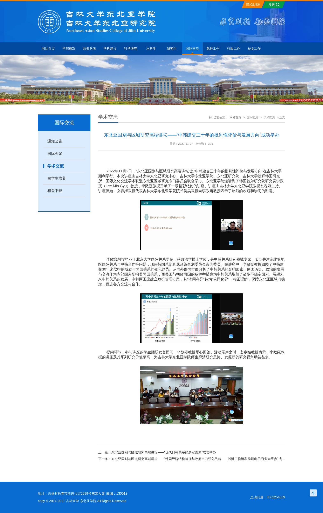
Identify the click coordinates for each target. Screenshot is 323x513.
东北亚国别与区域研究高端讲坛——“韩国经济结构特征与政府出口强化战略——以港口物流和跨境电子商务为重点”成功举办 (201, 459)
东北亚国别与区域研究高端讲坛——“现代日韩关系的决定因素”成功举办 (163, 452)
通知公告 (54, 141)
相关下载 (54, 191)
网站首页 (235, 117)
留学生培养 (56, 178)
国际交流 (252, 117)
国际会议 (54, 154)
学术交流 (55, 166)
